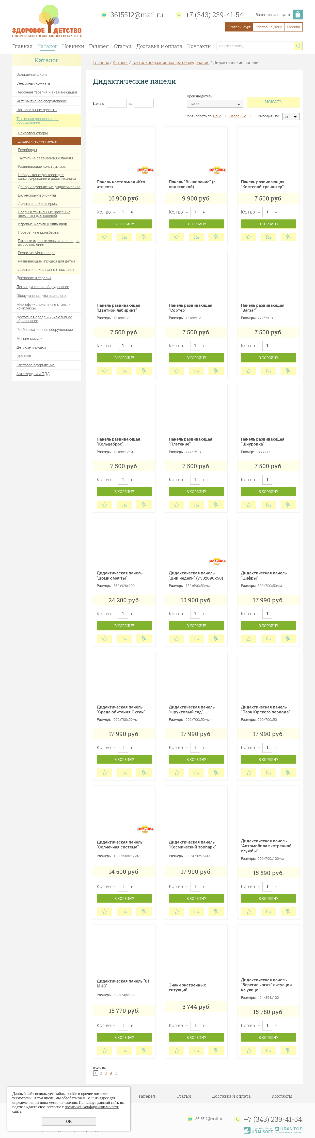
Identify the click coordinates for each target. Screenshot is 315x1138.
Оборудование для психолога (41, 295)
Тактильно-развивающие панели (45, 157)
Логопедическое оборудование (42, 286)
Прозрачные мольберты (38, 232)
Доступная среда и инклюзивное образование (44, 318)
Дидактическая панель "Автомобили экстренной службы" (266, 846)
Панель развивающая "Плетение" (190, 441)
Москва (293, 26)
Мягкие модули (29, 338)
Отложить (104, 237)
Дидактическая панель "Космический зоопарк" (192, 844)
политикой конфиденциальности (92, 1107)
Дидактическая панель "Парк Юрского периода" (265, 709)
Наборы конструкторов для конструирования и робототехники (47, 176)
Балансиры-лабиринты (37, 195)
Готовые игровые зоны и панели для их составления (48, 242)
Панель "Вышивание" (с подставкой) (192, 184)
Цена (97, 103)
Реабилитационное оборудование (44, 329)
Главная (22, 46)
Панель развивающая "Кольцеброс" (118, 441)
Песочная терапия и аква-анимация (46, 92)
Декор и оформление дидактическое (49, 186)
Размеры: (104, 318)
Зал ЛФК (24, 356)
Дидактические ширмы (38, 203)
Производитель (200, 96)
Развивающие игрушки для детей (46, 261)
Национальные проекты (36, 109)
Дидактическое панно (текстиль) (46, 269)
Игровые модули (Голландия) (42, 223)
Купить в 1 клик (144, 237)
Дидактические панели (37, 141)
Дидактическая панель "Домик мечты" (119, 575)
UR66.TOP (289, 1129)
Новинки (73, 46)
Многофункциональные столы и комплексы (43, 306)
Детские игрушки (31, 347)
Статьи (122, 46)
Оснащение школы (32, 74)
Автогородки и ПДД (33, 373)
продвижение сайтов (288, 1132)
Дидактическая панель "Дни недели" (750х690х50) (196, 575)
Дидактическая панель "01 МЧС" (123, 983)
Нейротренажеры (33, 132)
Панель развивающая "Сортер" (190, 307)
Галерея (99, 46)
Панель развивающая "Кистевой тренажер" (262, 184)
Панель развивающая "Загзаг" (262, 307)
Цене (217, 116)
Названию (237, 116)
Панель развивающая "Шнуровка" (262, 441)
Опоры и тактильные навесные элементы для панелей (44, 213)
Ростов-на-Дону (269, 26)
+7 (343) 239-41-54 (214, 14)
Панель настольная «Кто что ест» (121, 184)
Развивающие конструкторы (42, 166)
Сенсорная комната (33, 83)
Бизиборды (27, 149)
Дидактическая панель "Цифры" (264, 575)
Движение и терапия (33, 277)
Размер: (247, 452)
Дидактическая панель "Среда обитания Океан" (121, 709)
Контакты (199, 46)
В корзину (124, 224)
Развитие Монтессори (36, 252)
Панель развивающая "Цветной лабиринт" (118, 307)
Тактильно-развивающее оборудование (37, 120)
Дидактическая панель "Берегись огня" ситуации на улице (266, 985)
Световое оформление (35, 364)
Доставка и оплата (159, 46)
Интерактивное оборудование (41, 100)
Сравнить (124, 237)
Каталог (47, 46)
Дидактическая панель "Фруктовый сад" (192, 709)
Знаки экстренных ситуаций (187, 987)
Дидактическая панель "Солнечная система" (119, 844)
